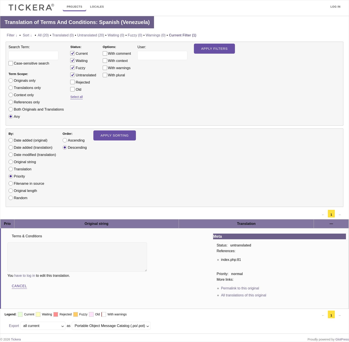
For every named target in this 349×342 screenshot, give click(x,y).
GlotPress (342, 339)
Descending (77, 147)
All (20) (43, 35)
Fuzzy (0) (135, 35)
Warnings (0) (156, 35)
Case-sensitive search (31, 63)
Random (20, 198)
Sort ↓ (27, 35)
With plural (116, 75)
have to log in (24, 275)
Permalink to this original (240, 288)
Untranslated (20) (90, 35)
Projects (74, 6)
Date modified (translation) (35, 155)
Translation (22, 169)
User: (141, 47)
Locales (97, 6)
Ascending (76, 140)
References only (27, 102)
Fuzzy (77, 67)
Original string (25, 162)
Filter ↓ (12, 35)
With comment (119, 53)
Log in (335, 6)
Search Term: (19, 47)
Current (79, 53)
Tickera (16, 339)
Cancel (19, 286)
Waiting (78, 60)
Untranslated (83, 75)
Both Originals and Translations (39, 109)
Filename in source (29, 183)
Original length (25, 191)
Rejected (80, 82)
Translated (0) (63, 35)
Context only (24, 95)
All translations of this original (243, 295)
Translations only (27, 88)
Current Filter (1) (182, 35)
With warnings (119, 68)
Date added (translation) (33, 147)
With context (118, 61)
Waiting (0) (116, 35)
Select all (76, 97)
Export (14, 326)
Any (17, 116)
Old (75, 89)
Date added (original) (30, 140)
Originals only (25, 80)
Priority (19, 176)
